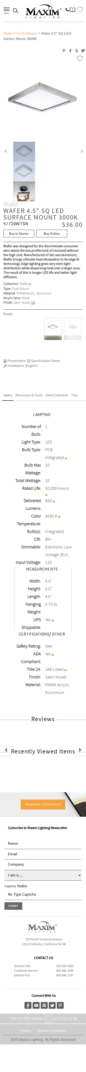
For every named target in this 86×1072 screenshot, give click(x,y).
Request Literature (43, 804)
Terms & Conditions (51, 1031)
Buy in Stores (18, 233)
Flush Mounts (27, 33)
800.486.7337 (64, 975)
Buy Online (52, 233)
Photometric (14, 361)
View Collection (57, 395)
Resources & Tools (29, 395)
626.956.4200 (64, 966)
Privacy (26, 1031)
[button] (5, 151)
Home (8, 33)
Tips (74, 395)
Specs (8, 395)
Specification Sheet (43, 361)
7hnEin (22, 886)
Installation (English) (20, 366)
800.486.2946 (64, 971)
